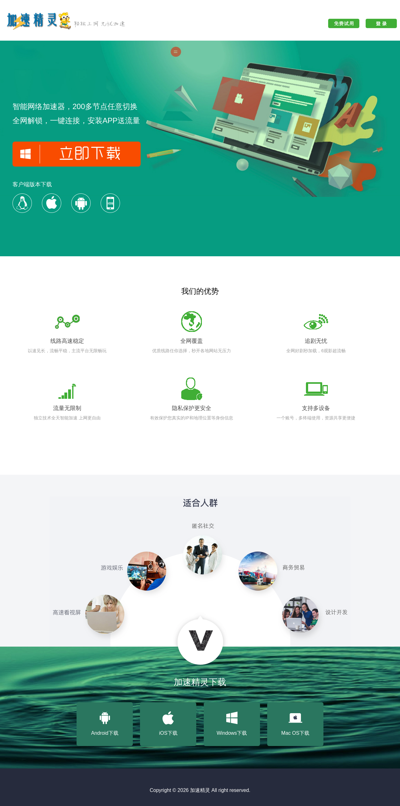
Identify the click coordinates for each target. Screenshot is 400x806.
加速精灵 (200, 790)
